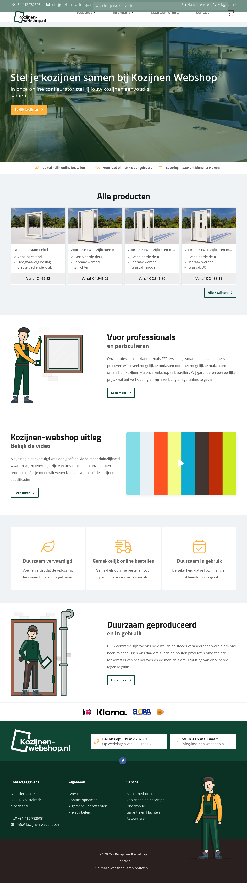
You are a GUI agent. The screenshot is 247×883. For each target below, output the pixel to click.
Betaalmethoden (139, 793)
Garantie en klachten (143, 812)
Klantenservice (195, 5)
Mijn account (224, 5)
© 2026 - (123, 854)
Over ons (76, 793)
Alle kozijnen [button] (218, 292)
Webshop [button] (85, 18)
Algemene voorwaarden (88, 806)
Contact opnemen (83, 800)
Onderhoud (135, 806)
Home (36, 18)
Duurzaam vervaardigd (47, 562)
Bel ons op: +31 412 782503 (121, 741)
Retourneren (136, 818)
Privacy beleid (80, 812)
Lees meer (118, 393)
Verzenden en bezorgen (145, 800)
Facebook (122, 760)
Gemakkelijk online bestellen (123, 562)
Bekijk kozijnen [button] (26, 109)
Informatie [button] (122, 18)
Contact (202, 18)
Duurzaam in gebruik (199, 562)
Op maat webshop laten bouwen (119, 868)
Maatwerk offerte (166, 18)
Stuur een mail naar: (197, 741)
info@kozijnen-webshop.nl (71, 5)
